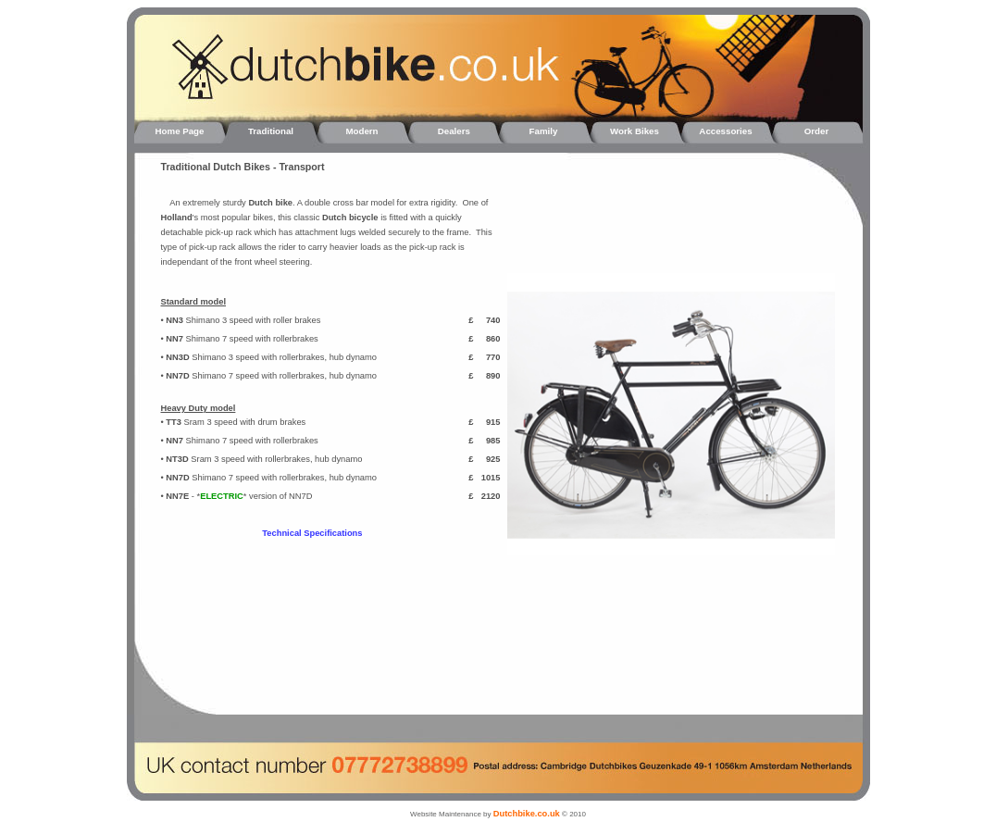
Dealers (452, 131)
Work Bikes (634, 131)
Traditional (270, 131)
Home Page (180, 131)
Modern (361, 131)
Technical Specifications (312, 533)
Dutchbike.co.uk (526, 813)
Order (816, 131)
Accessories (725, 131)
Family (543, 131)
